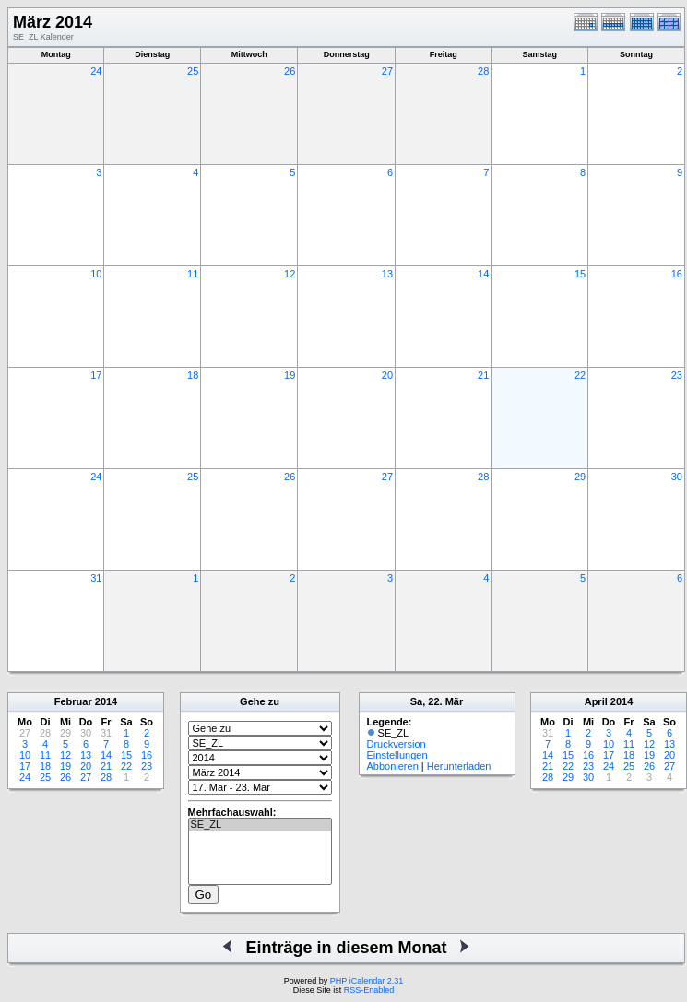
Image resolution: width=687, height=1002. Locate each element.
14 (483, 273)
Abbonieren (393, 766)
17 (95, 375)
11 (192, 273)
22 (580, 375)
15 (580, 273)
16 (676, 273)
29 (580, 476)
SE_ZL (260, 825)
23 (676, 375)
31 (95, 578)
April (596, 701)
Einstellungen (397, 754)
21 (483, 375)
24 (95, 71)
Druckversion (396, 743)
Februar (73, 701)
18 (192, 375)
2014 (106, 701)
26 (289, 71)
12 (289, 273)
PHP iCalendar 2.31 (366, 980)
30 (676, 476)
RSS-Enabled (369, 990)
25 (192, 71)
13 (387, 273)
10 (95, 273)
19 (289, 375)
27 (387, 71)
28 (483, 71)
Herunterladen (459, 766)
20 (387, 375)
